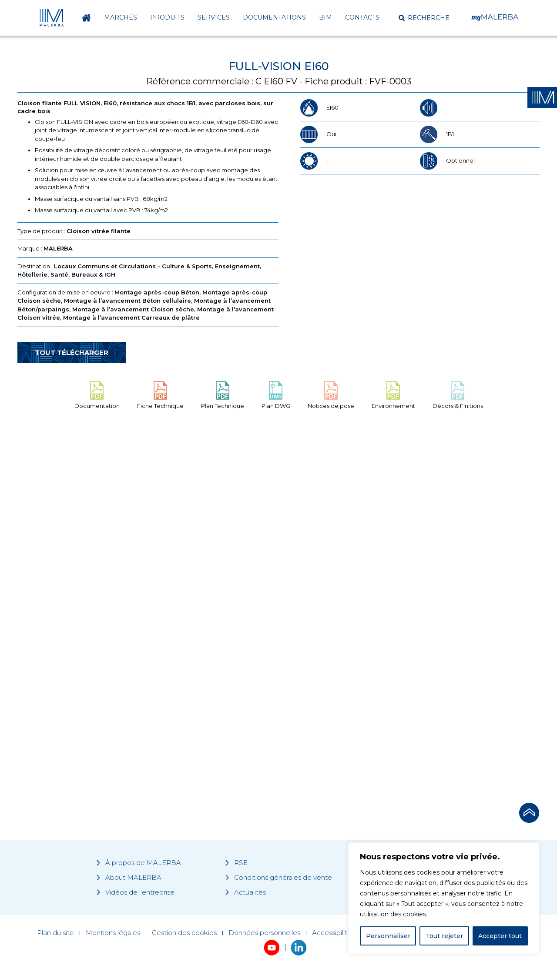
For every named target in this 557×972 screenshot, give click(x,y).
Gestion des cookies (184, 933)
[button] (424, 17)
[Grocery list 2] (401, 591)
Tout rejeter (444, 936)
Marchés (120, 17)
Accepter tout (500, 936)
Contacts (362, 17)
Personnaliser (388, 936)
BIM (325, 17)
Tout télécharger (71, 352)
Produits (167, 17)
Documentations (274, 17)
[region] (444, 898)
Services (214, 17)
